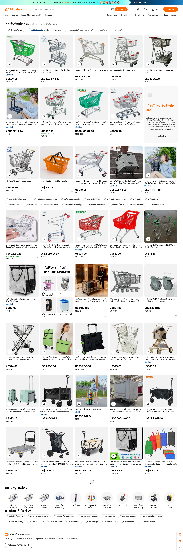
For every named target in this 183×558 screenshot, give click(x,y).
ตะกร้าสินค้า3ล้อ (108, 516)
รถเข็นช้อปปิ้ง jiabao (136, 205)
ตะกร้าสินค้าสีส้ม (151, 199)
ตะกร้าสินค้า (135, 199)
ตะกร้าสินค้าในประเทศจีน (95, 205)
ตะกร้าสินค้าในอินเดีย (49, 205)
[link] (180, 534)
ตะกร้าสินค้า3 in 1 (109, 522)
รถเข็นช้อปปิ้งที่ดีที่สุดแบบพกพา (45, 199)
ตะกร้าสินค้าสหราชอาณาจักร (38, 516)
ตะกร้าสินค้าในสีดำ (128, 522)
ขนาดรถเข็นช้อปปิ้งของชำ (88, 516)
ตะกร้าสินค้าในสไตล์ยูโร (15, 522)
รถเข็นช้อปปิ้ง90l (55, 522)
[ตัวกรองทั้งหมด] (15, 30)
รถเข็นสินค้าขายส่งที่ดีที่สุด (72, 205)
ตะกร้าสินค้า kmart (36, 522)
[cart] (146, 10)
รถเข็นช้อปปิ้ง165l (73, 522)
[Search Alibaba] (72, 9)
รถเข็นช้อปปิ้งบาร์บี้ (117, 205)
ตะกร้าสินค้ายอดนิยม (128, 516)
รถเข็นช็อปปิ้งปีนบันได (15, 516)
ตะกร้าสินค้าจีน (31, 205)
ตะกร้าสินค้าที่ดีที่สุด (92, 199)
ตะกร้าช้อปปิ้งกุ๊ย (91, 522)
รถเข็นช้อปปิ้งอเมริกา (157, 205)
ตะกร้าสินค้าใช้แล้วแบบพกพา (115, 199)
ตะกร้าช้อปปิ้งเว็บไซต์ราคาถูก (151, 516)
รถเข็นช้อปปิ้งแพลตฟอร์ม (70, 199)
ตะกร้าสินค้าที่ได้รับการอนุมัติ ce (18, 199)
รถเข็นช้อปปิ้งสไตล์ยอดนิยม (64, 516)
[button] (112, 9)
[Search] (121, 9)
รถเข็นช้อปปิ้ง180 (13, 205)
